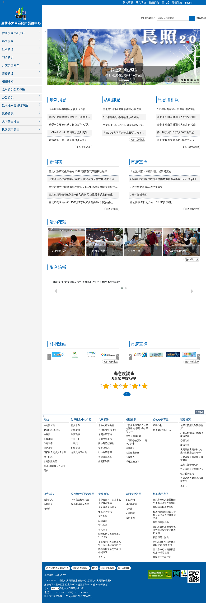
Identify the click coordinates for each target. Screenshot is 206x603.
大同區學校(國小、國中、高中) (136, 442)
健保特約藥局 (187, 473)
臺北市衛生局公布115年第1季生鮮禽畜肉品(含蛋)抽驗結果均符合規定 (84, 202)
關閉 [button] (200, 412)
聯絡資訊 (75, 448)
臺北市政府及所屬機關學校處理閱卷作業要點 (164, 501)
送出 (120, 394)
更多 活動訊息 (138, 139)
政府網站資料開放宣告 (57, 568)
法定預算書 (49, 425)
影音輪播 (58, 267)
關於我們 (130, 499)
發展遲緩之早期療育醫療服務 (191, 458)
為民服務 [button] (8, 41)
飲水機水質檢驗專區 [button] (15, 105)
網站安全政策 (107, 568)
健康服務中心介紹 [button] (13, 33)
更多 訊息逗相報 (191, 147)
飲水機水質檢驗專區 (82, 493)
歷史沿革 (75, 425)
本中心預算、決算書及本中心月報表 (109, 501)
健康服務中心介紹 (81, 419)
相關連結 (8, 81)
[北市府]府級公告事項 (54, 466)
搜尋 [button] (192, 18)
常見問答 (141, 2)
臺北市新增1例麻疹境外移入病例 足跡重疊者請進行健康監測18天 (84, 194)
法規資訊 (102, 520)
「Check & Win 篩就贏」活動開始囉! (70, 132)
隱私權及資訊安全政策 (55, 452)
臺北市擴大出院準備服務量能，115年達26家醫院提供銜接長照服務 (84, 187)
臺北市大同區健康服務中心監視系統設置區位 (109, 543)
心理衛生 (184, 440)
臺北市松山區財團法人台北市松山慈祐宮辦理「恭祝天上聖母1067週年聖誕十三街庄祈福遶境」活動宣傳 (178, 117)
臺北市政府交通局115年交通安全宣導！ (178, 140)
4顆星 (135, 386)
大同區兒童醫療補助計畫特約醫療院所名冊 (191, 451)
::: (3, 1)
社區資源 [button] (8, 49)
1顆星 (106, 386)
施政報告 (102, 516)
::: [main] (46, 30)
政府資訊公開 (50, 461)
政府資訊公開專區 (13, 89)
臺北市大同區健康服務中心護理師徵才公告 (70, 117)
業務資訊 (103, 493)
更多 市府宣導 (192, 209)
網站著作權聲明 (80, 568)
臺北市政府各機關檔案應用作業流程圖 (164, 551)
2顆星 (116, 386)
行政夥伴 (130, 457)
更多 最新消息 (83, 147)
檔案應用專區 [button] (10, 129)
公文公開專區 (161, 419)
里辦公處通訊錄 (133, 436)
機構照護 (184, 445)
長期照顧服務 (105, 439)
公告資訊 (49, 493)
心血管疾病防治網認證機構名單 (191, 434)
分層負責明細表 (79, 452)
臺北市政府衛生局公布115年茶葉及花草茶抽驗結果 (78, 171)
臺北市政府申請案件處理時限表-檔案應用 (164, 543)
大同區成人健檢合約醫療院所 (191, 479)
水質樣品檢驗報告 (80, 499)
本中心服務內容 (106, 425)
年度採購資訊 (105, 511)
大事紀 (74, 443)
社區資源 (131, 419)
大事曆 (129, 508)
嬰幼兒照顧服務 (106, 443)
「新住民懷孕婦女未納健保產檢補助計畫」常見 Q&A (137, 428)
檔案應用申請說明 (162, 557)
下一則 (117, 357)
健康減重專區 (105, 457)
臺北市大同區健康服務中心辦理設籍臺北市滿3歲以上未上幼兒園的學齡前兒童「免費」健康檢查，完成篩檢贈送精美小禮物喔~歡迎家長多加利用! (124, 109)
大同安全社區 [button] (10, 121)
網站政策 (48, 448)
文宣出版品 (104, 448)
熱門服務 (48, 457)
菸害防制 (157, 425)
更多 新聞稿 (112, 209)
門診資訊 (8, 57)
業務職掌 (75, 434)
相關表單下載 (105, 434)
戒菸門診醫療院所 (189, 464)
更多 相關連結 (110, 361)
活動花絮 (58, 222)
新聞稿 (56, 162)
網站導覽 (128, 2)
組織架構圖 (131, 504)
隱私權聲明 (124, 568)
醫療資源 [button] (8, 73)
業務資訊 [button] (8, 113)
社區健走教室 (132, 452)
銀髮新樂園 (104, 461)
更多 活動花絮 (192, 259)
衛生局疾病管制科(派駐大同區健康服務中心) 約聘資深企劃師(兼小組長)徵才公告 (70, 109)
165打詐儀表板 (138, 194)
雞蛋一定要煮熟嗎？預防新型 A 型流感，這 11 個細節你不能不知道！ (70, 124)
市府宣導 (139, 162)
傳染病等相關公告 (162, 430)
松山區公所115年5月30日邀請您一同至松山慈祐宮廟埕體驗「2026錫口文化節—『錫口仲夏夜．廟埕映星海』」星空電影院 (178, 132)
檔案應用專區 (161, 493)
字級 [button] (202, 3)
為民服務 (103, 419)
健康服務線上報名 (53, 430)
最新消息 (58, 99)
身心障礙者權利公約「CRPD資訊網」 (151, 202)
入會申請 (130, 513)
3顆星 (125, 386)
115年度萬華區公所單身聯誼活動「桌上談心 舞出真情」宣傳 (178, 109)
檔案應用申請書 (161, 537)
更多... (47, 470)
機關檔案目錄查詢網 (163, 507)
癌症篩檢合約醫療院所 (191, 469)
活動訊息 (112, 99)
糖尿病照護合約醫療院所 (191, 427)
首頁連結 (48, 439)
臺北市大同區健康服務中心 (21, 15)
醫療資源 (185, 419)
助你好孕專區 (105, 452)
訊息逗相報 (168, 99)
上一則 (49, 357)
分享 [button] (197, 3)
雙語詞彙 (154, 2)
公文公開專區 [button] (10, 65)
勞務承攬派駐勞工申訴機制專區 (109, 551)
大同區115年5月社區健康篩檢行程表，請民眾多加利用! (124, 125)
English (189, 2)
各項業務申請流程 (107, 430)
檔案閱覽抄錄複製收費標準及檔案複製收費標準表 (164, 514)
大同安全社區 (133, 493)
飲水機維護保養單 (80, 504)
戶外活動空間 (132, 461)
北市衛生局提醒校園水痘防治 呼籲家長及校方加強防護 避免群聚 (84, 179)
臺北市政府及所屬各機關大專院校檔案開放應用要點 (164, 530)
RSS (94, 568)
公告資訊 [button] (8, 97)
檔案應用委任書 (161, 522)
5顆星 (145, 386)
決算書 (47, 434)
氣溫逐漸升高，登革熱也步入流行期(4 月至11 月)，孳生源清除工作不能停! (70, 140)
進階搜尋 (201, 18)
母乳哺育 (130, 448)
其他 (46, 419)
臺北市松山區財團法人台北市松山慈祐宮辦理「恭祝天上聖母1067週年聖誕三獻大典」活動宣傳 (178, 124)
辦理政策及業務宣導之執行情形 (109, 536)
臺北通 (165, 2)
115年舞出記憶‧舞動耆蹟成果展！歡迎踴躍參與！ (124, 117)
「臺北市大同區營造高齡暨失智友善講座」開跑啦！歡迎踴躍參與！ (124, 132)
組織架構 (75, 430)
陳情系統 (177, 2)
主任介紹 (75, 439)
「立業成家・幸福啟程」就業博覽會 (150, 171)
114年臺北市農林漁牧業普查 (146, 187)
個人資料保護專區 (107, 507)
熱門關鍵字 (147, 18)
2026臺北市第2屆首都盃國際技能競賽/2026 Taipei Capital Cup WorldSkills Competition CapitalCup (165, 179)
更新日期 (48, 574)
